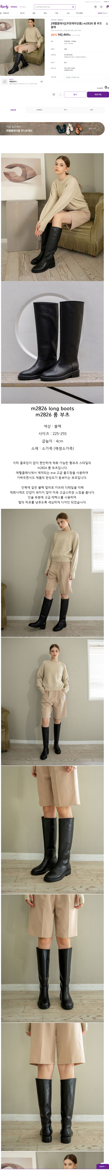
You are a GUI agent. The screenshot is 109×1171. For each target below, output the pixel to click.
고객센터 (106, 1)
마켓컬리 (14, 7)
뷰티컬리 (23, 7)
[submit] (72, 6)
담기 (75, 94)
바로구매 (98, 94)
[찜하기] (42, 82)
